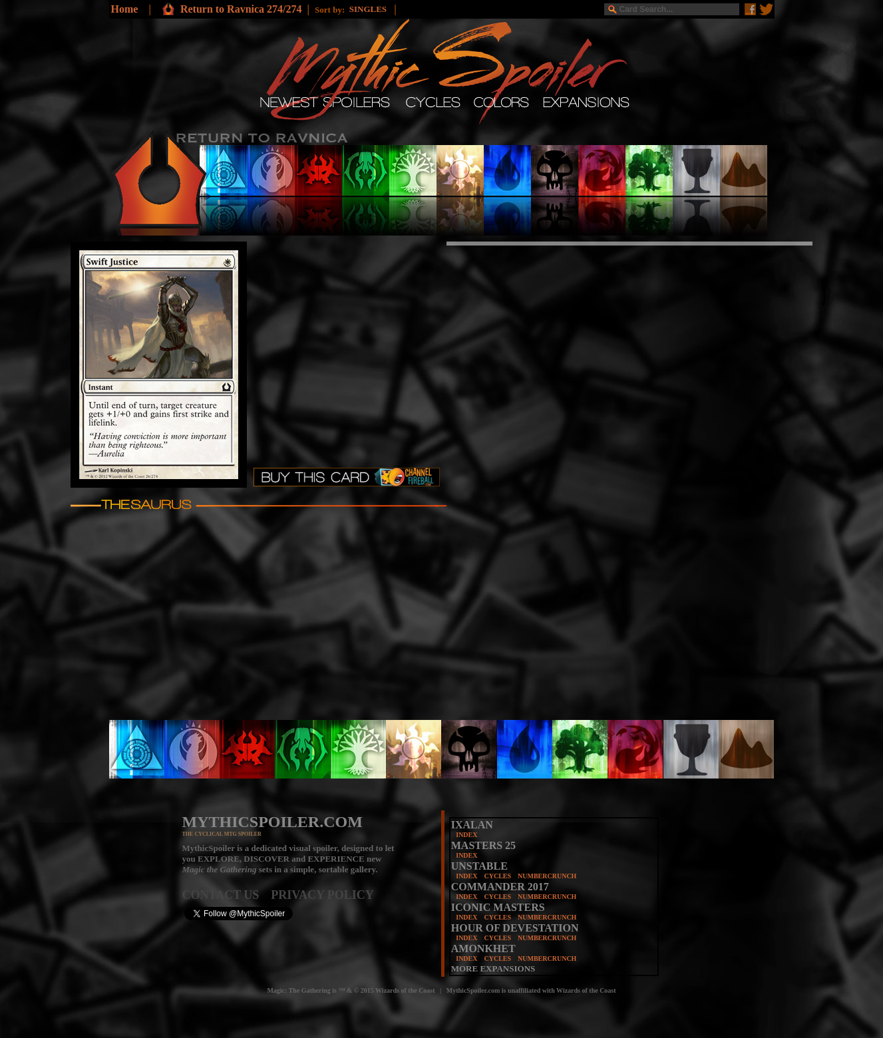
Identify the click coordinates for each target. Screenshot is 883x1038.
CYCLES (497, 876)
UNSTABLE (479, 866)
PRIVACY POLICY (322, 895)
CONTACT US (226, 895)
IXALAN (472, 824)
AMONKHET (483, 948)
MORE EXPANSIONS (493, 968)
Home (124, 9)
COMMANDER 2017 (500, 886)
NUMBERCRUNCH (547, 876)
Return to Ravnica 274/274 (241, 9)
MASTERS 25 (483, 845)
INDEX (466, 834)
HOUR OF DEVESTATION (515, 928)
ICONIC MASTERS (498, 907)
